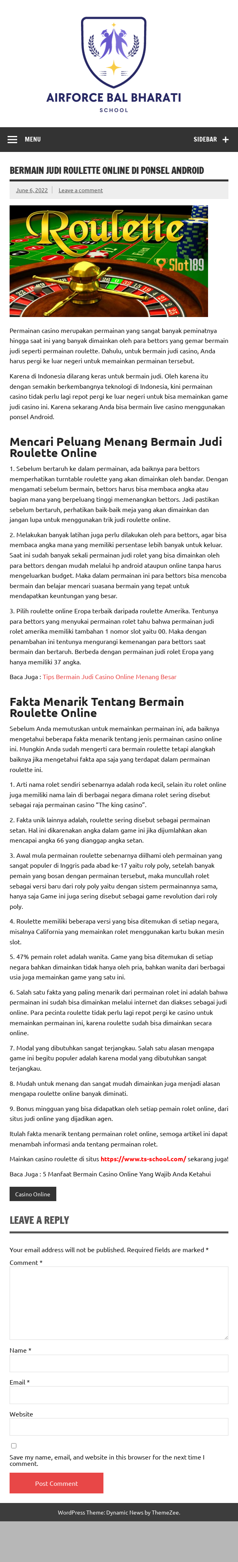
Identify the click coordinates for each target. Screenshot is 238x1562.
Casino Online (32, 1194)
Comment (26, 1262)
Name (21, 1350)
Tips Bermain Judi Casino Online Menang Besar (109, 676)
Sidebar (205, 139)
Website (21, 1413)
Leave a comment (81, 189)
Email (20, 1382)
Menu (33, 139)
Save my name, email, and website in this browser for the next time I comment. (107, 1460)
